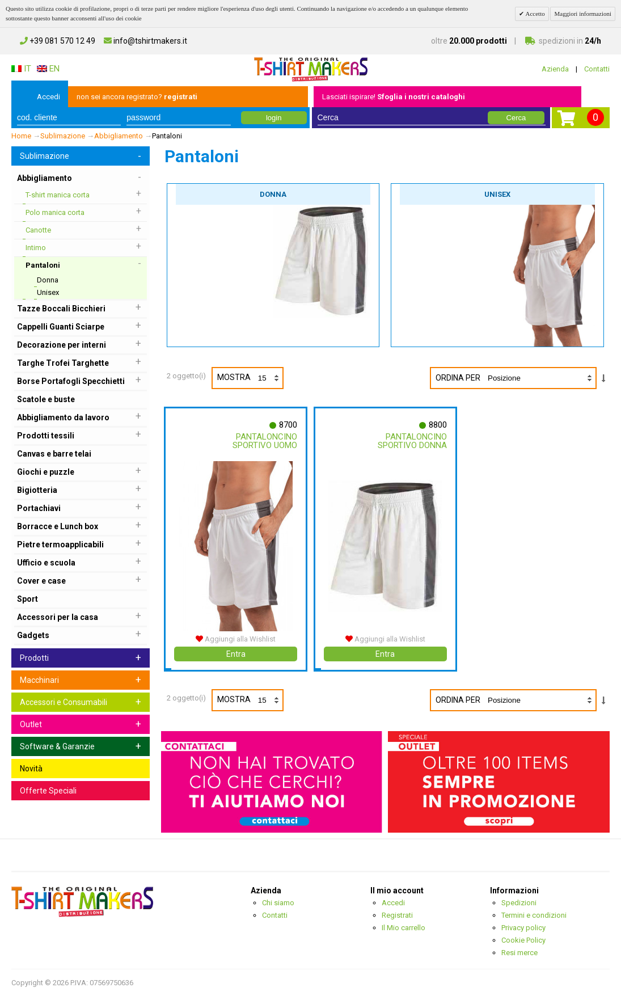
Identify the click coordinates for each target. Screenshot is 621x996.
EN (48, 69)
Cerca (516, 117)
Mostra (249, 378)
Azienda (555, 69)
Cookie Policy (523, 940)
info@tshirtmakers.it (145, 40)
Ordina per (458, 377)
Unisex (497, 194)
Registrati (397, 915)
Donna (273, 194)
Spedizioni (518, 902)
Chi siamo (278, 902)
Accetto (534, 13)
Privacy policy (523, 927)
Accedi (48, 96)
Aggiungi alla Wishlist (236, 639)
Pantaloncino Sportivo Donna (411, 441)
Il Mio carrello (403, 927)
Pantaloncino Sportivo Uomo (264, 441)
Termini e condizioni (534, 915)
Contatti (597, 69)
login (273, 117)
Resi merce (519, 952)
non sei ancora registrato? (137, 96)
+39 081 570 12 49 (57, 40)
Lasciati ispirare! (393, 96)
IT (21, 69)
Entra (236, 654)
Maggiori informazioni (582, 13)
